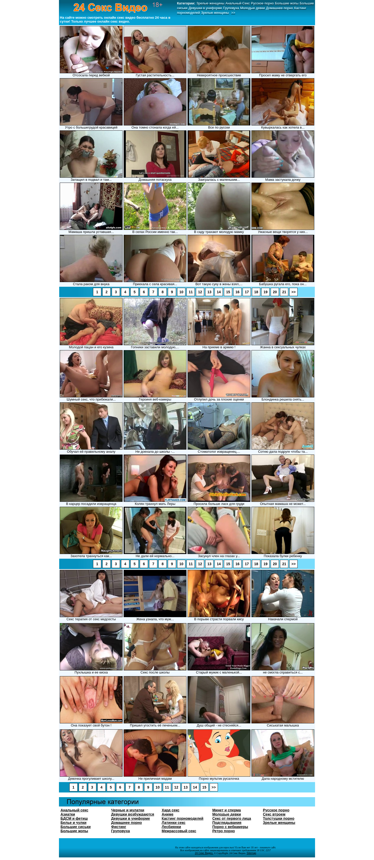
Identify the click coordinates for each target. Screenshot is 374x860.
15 (228, 292)
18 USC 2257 (263, 850)
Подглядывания (226, 823)
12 (200, 292)
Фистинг (118, 827)
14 (219, 292)
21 (284, 292)
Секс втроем (274, 814)
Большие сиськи (76, 827)
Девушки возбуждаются (132, 814)
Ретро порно (223, 831)
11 (191, 292)
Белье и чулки (73, 823)
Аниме (167, 814)
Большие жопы (74, 831)
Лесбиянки (171, 827)
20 (275, 292)
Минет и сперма (226, 810)
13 (209, 292)
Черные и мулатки (127, 810)
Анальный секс (74, 810)
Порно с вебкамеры (230, 827)
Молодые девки (226, 814)
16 (237, 292)
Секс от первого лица (231, 818)
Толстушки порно (278, 818)
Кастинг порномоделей (183, 818)
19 (265, 292)
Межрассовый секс (179, 831)
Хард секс (170, 810)
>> (293, 292)
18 (256, 292)
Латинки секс (174, 823)
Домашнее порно (126, 823)
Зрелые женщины (279, 823)
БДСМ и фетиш (74, 818)
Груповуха (120, 831)
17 (247, 292)
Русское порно (276, 810)
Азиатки (68, 814)
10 (181, 292)
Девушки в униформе (130, 818)
